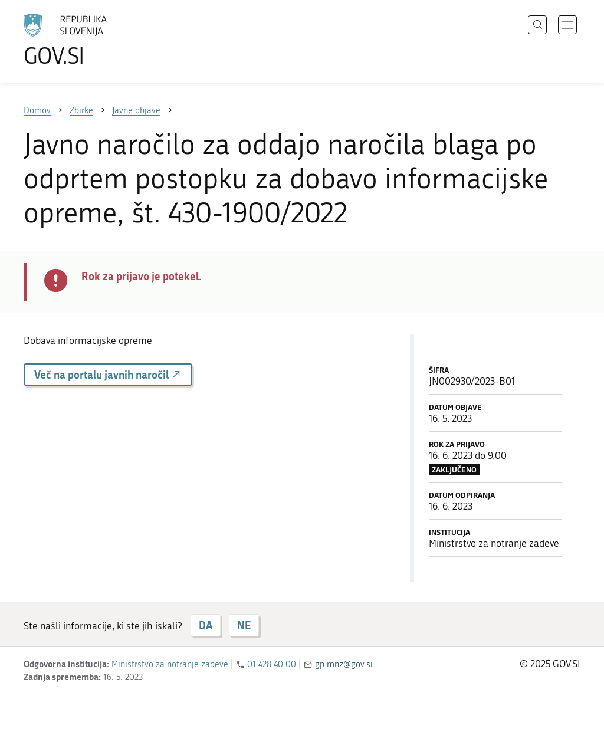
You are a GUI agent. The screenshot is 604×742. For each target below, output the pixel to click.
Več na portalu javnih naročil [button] (108, 374)
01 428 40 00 (271, 664)
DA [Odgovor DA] (205, 625)
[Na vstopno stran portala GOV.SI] (98, 40)
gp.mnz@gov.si (344, 664)
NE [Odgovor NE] (244, 625)
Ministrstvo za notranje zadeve (169, 664)
